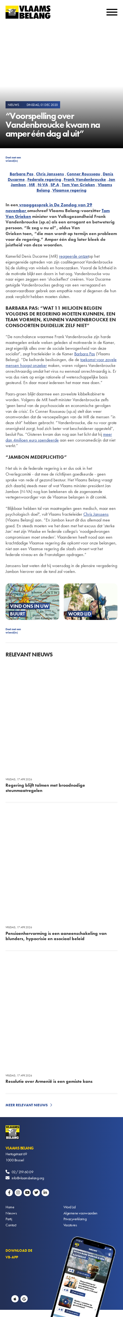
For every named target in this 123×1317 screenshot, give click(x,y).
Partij (9, 1218)
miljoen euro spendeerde (37, 440)
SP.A (54, 184)
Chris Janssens (50, 174)
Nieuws (11, 1213)
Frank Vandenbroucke (85, 179)
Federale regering (44, 179)
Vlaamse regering (69, 190)
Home (10, 1206)
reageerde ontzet (74, 256)
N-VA (43, 184)
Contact (11, 1224)
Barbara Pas (22, 174)
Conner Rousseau (83, 174)
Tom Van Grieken (78, 184)
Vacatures (70, 1224)
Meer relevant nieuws (27, 1105)
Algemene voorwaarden (80, 1213)
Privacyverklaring (75, 1218)
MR (32, 184)
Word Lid (69, 1206)
